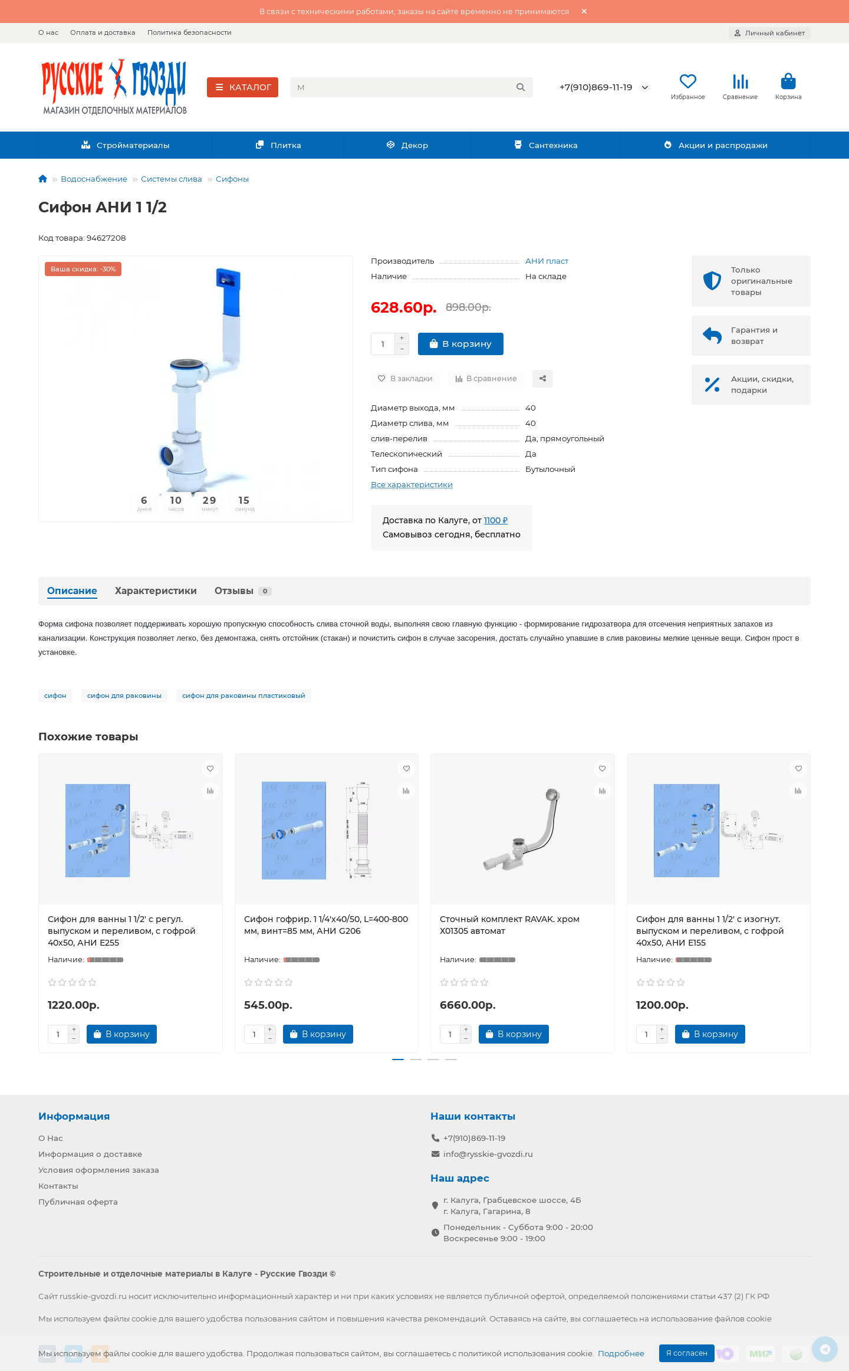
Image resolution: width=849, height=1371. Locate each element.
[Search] (412, 89)
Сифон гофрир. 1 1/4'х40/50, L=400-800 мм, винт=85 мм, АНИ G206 (326, 928)
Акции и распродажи (715, 148)
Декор (407, 148)
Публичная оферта (78, 1201)
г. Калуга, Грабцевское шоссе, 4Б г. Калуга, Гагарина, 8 (512, 1205)
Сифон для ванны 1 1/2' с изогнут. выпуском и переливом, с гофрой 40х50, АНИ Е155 (710, 934)
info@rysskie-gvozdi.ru (488, 1153)
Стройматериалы (125, 148)
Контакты (58, 1185)
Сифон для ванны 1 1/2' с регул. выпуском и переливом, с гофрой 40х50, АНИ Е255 (122, 934)
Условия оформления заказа (98, 1169)
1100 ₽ (496, 524)
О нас (48, 32)
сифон (55, 699)
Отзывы (243, 594)
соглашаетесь (610, 1318)
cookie (144, 1318)
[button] (398, 1063)
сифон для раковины (124, 699)
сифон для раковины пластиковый (243, 699)
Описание (72, 594)
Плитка (278, 148)
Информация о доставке (90, 1153)
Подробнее (621, 1353)
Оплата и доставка (103, 32)
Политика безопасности (189, 32)
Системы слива (171, 182)
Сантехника (545, 148)
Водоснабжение (94, 182)
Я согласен (687, 1353)
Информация (74, 1115)
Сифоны (232, 182)
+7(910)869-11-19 (596, 88)
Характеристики (156, 594)
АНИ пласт (546, 264)
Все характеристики (412, 488)
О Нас (50, 1137)
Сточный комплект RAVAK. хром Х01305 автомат (510, 928)
